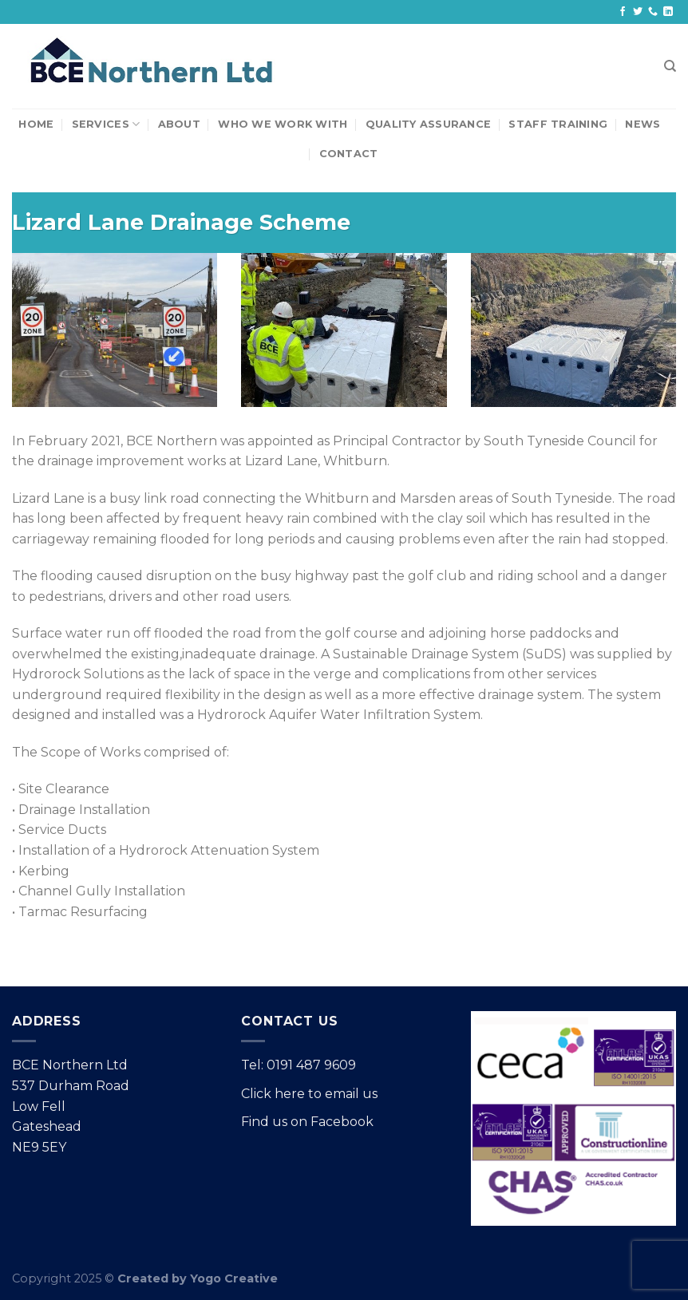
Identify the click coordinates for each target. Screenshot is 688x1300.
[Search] (670, 66)
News (642, 124)
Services (106, 124)
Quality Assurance (428, 124)
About (179, 124)
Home (35, 124)
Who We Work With (282, 124)
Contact (348, 154)
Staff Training (557, 124)
